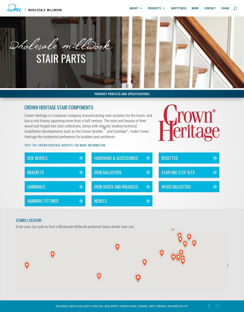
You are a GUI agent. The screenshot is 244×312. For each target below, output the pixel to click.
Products (154, 8)
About (134, 8)
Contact (210, 8)
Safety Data (178, 8)
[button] (162, 253)
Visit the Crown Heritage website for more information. (65, 145)
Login (225, 8)
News (195, 8)
